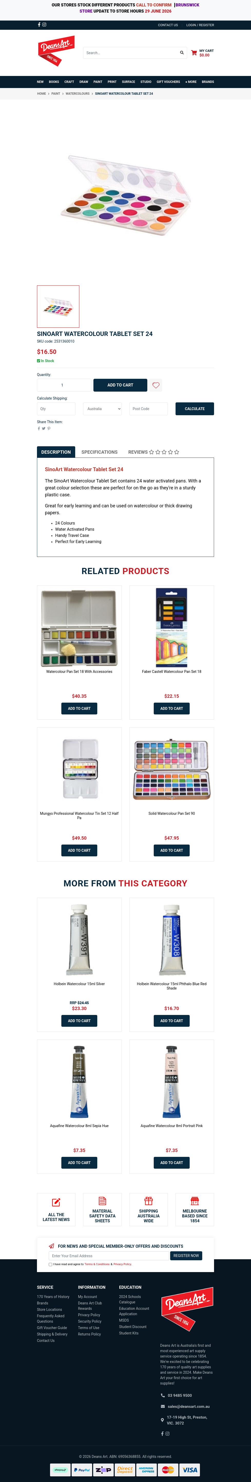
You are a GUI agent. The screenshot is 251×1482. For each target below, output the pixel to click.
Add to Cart (120, 385)
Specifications (100, 452)
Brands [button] (208, 82)
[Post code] (148, 408)
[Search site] (182, 53)
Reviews (153, 452)
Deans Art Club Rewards (90, 1306)
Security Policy (89, 1321)
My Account (87, 1297)
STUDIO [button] (145, 82)
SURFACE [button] (128, 82)
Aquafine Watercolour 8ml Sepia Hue (79, 1126)
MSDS (124, 1320)
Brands (42, 1303)
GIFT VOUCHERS (168, 82)
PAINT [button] (98, 82)
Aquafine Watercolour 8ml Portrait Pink (172, 1126)
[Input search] (130, 53)
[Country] (102, 408)
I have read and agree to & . (90, 1264)
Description (56, 452)
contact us (168, 25)
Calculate (195, 409)
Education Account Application (134, 1311)
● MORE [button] (190, 82)
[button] (155, 385)
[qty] (56, 408)
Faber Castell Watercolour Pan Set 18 (171, 672)
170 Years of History (53, 1297)
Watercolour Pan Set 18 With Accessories (79, 672)
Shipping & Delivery (52, 1334)
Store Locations (49, 1309)
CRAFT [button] (69, 82)
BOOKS (54, 82)
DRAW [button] (84, 82)
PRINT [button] (112, 82)
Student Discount (133, 1327)
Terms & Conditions (97, 1264)
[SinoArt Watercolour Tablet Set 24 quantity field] (64, 385)
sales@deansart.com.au (189, 1406)
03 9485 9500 (180, 1395)
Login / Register (200, 25)
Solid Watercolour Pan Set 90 (172, 813)
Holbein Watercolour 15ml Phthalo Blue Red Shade (171, 986)
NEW (40, 82)
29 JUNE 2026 (158, 11)
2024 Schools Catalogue (130, 1299)
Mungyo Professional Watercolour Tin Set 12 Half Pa (79, 815)
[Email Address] (109, 1255)
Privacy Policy (122, 1264)
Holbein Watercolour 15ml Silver (79, 984)
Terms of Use (88, 1328)
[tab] (56, 452)
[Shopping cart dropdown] (202, 52)
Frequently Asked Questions (50, 1318)
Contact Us (46, 1341)
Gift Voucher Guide (52, 1328)
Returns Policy (89, 1334)
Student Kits (129, 1333)
